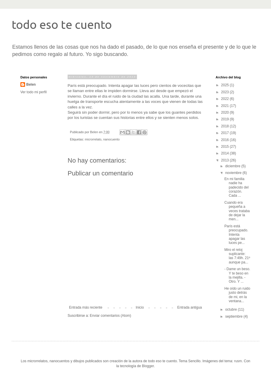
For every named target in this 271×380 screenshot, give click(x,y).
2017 (225, 133)
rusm (238, 361)
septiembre (234, 316)
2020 (225, 112)
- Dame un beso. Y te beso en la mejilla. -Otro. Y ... (237, 275)
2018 (225, 126)
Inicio (140, 307)
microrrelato (93, 139)
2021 (225, 106)
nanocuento (111, 139)
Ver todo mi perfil (33, 92)
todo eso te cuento (62, 24)
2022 (225, 99)
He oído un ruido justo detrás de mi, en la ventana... (237, 294)
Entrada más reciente (85, 307)
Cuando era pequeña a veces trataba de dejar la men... (237, 210)
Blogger (148, 366)
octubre (231, 309)
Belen (31, 84)
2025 (225, 85)
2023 (225, 92)
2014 (225, 153)
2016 (225, 140)
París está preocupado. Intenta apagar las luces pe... (236, 234)
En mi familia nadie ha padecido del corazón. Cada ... (236, 187)
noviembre (233, 173)
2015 (225, 147)
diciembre (233, 166)
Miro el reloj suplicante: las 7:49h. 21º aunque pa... (237, 256)
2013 (225, 160)
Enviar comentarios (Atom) (110, 316)
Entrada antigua (189, 307)
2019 (225, 119)
